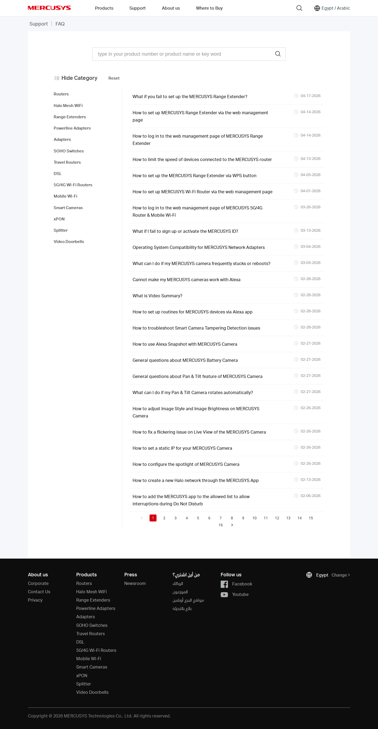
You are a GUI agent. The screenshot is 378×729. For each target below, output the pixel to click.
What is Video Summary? (157, 295)
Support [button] (137, 8)
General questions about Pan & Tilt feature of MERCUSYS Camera (198, 376)
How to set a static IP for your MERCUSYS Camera (182, 448)
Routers (84, 583)
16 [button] (221, 525)
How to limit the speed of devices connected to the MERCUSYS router (202, 159)
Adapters (85, 616)
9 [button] (243, 518)
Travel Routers (90, 633)
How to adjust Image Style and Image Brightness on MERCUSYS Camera (196, 412)
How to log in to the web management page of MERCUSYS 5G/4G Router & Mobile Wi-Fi (197, 211)
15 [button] (311, 518)
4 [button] (187, 518)
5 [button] (198, 518)
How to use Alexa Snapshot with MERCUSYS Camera (185, 344)
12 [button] (277, 518)
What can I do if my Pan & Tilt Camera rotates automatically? (193, 392)
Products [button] (104, 8)
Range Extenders (93, 599)
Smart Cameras (91, 666)
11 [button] (266, 518)
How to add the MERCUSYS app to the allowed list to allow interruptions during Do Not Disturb (191, 500)
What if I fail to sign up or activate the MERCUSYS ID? (185, 231)
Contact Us (39, 591)
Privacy (35, 599)
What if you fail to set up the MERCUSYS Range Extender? (190, 96)
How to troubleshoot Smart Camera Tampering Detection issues (196, 328)
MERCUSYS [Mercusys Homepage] (49, 8)
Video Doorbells (92, 692)
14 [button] (299, 518)
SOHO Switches (91, 625)
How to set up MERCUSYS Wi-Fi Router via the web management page (202, 191)
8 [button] (232, 518)
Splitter (83, 683)
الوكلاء (178, 583)
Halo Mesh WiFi (91, 591)
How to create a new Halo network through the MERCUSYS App (196, 480)
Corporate (38, 583)
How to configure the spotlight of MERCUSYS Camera (186, 464)
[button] (141, 517)
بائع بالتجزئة (182, 608)
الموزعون (180, 591)
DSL (80, 641)
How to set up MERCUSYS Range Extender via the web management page (200, 116)
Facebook (236, 584)
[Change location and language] (332, 8)
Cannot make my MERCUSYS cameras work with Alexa (187, 279)
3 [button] (176, 518)
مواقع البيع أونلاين (188, 599)
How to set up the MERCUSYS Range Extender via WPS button (194, 175)
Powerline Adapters (95, 608)
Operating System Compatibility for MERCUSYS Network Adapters (199, 247)
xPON (81, 675)
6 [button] (209, 518)
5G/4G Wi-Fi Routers (96, 650)
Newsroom (135, 583)
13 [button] (288, 518)
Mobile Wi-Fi (88, 658)
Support (39, 23)
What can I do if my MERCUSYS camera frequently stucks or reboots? (201, 263)
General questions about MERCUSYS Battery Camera (185, 360)
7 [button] (221, 518)
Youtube (235, 594)
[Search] (299, 8)
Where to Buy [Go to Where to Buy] (209, 8)
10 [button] (254, 518)
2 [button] (164, 518)
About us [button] (171, 8)
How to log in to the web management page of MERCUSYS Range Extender (198, 139)
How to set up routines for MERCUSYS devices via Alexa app (193, 312)
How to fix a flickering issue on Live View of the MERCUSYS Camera (199, 432)
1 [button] (153, 518)
